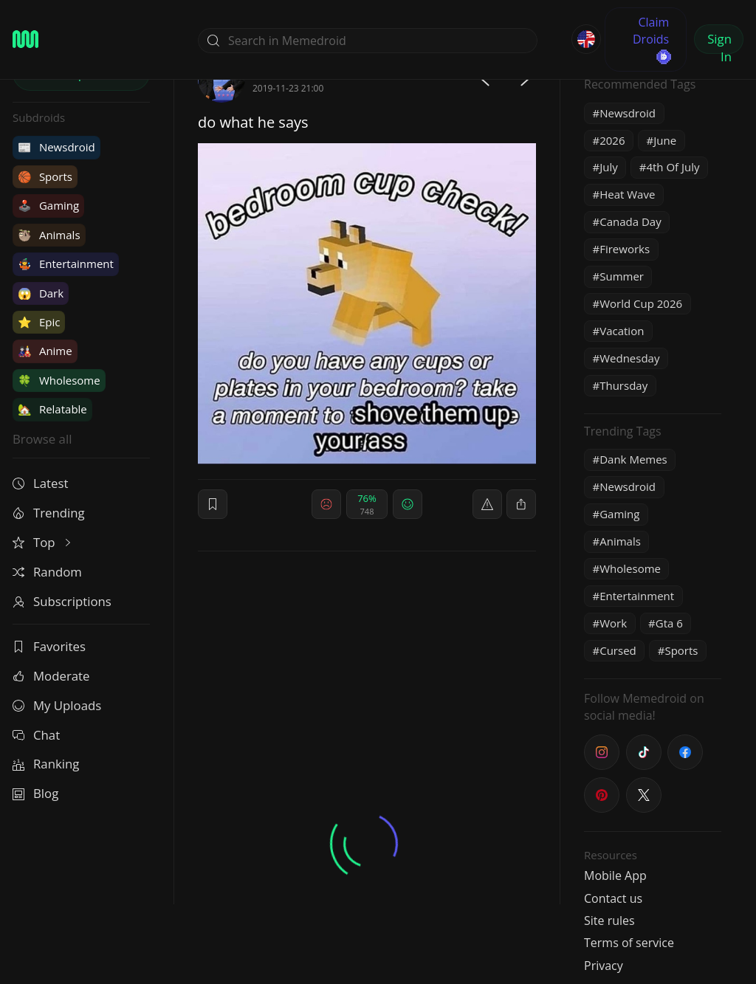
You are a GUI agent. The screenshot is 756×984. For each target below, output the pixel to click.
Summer (621, 276)
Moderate (51, 675)
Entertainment (66, 263)
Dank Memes (633, 459)
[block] (521, 504)
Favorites (49, 646)
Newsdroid (56, 147)
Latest (40, 483)
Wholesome (59, 380)
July (608, 166)
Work (613, 623)
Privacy (603, 965)
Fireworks (624, 248)
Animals (49, 234)
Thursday (623, 385)
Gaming (48, 205)
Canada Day (630, 221)
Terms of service (629, 943)
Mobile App (615, 875)
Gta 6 (669, 623)
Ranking (46, 763)
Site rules (609, 920)
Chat (36, 734)
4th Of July (672, 166)
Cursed (617, 650)
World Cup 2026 (640, 303)
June (664, 140)
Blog (35, 793)
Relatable (52, 409)
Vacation (621, 330)
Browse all (42, 438)
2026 (612, 140)
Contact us (613, 898)
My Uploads (57, 705)
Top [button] (43, 542)
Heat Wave (627, 194)
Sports (45, 176)
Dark (40, 293)
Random (47, 571)
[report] (487, 504)
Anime (45, 350)
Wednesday (629, 358)
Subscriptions (62, 601)
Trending (49, 512)
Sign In (719, 42)
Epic (39, 321)
